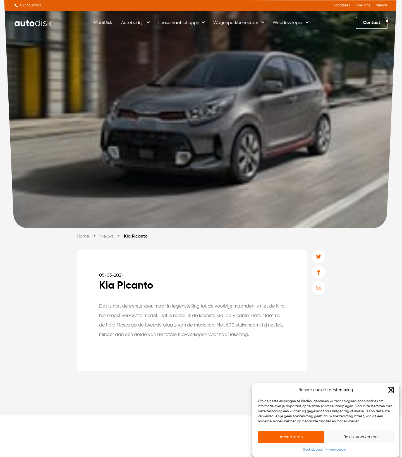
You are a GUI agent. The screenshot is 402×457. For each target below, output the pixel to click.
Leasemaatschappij (178, 23)
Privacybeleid (336, 449)
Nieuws (381, 5)
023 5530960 (30, 5)
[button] (391, 390)
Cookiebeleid (313, 449)
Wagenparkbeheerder (235, 23)
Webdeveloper (288, 23)
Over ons (362, 5)
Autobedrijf (132, 23)
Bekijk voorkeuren (360, 437)
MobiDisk (103, 23)
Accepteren (291, 437)
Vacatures (341, 5)
